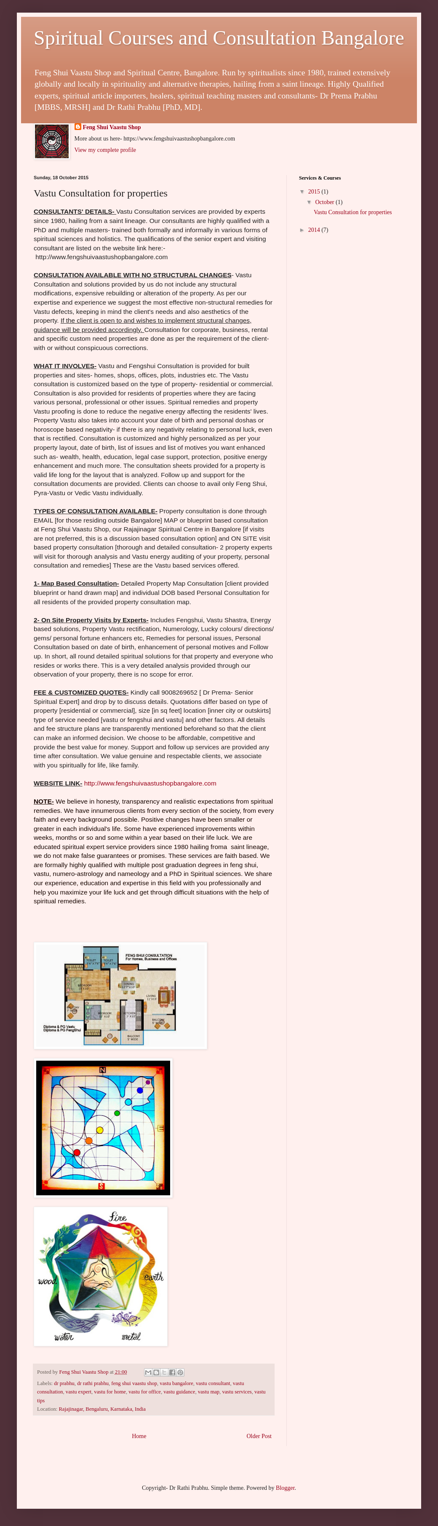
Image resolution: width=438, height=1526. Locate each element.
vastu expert (78, 1392)
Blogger (285, 1488)
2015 (315, 191)
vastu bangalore (176, 1383)
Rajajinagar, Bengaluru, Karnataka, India (102, 1409)
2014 (315, 230)
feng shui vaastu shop (134, 1383)
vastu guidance (179, 1392)
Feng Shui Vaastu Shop (112, 127)
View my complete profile (105, 150)
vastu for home (110, 1392)
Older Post (259, 1436)
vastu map (208, 1392)
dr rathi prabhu (93, 1383)
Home (139, 1436)
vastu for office (144, 1392)
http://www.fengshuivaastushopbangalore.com (150, 783)
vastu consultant (213, 1383)
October (325, 202)
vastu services (236, 1392)
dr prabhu (64, 1383)
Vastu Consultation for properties (353, 212)
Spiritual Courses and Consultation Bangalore (219, 38)
